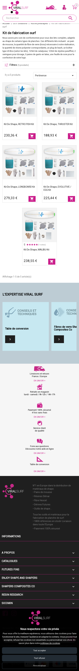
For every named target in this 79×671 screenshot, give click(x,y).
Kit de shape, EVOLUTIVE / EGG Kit (57, 188)
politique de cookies (50, 643)
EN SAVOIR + (39, 381)
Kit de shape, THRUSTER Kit (58, 124)
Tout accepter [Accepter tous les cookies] (39, 650)
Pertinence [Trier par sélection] (55, 75)
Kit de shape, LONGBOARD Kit (19, 186)
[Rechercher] (39, 18)
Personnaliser (39, 666)
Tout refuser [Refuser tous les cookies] (39, 658)
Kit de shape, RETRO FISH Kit (19, 124)
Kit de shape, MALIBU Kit (36, 249)
